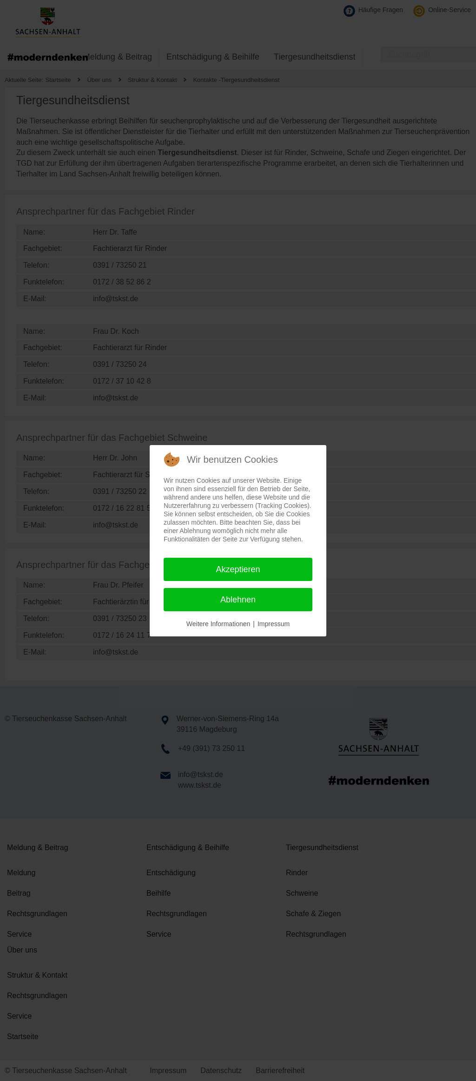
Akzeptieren (238, 569)
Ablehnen (238, 599)
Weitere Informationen (218, 624)
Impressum (274, 624)
